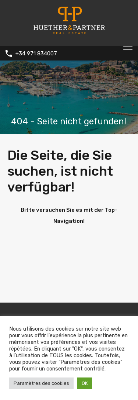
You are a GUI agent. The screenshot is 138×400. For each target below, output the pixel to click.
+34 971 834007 (36, 53)
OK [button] (85, 383)
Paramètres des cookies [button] (41, 383)
